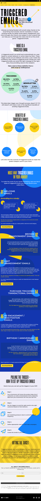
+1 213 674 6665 (19, 495)
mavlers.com (3, 0)
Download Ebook (7, 225)
